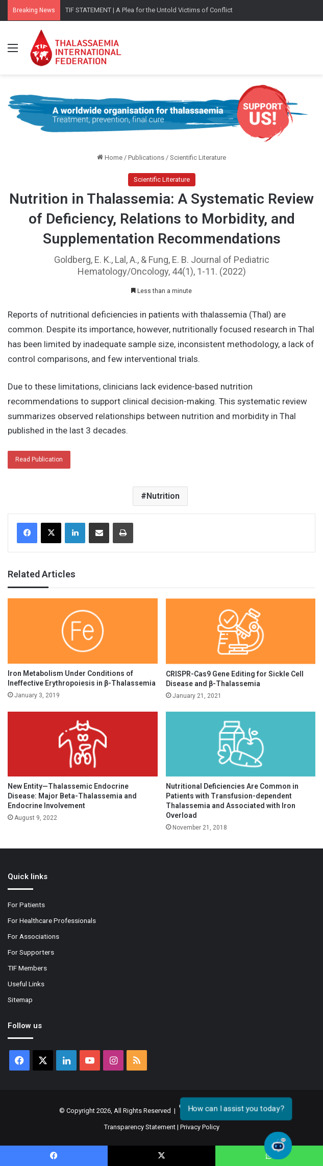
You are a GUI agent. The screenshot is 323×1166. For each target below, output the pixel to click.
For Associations (33, 936)
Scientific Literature (198, 157)
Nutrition (163, 496)
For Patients (26, 905)
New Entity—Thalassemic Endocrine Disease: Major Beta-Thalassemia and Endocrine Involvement (72, 796)
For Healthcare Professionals (52, 920)
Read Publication (39, 459)
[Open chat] (278, 1145)
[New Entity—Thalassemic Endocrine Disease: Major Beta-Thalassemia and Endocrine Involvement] (83, 744)
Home (109, 157)
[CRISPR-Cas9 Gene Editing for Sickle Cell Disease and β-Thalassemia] (241, 631)
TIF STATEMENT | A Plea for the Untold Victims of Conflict (149, 10)
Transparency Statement (140, 1127)
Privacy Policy (199, 1127)
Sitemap (20, 999)
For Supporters (31, 952)
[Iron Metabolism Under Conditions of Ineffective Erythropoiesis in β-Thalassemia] (83, 630)
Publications (146, 157)
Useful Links (26, 984)
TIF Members (27, 968)
